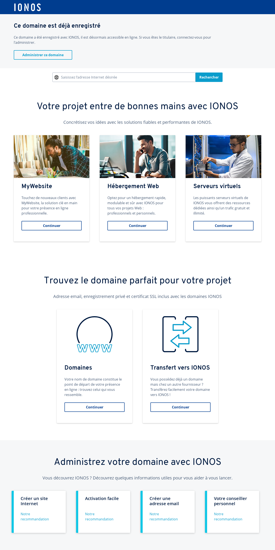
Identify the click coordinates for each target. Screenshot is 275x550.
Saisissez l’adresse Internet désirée (89, 77)
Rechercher (209, 77)
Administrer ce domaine (43, 55)
